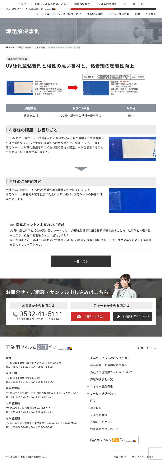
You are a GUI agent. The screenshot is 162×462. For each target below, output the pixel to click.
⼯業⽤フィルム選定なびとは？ (62, 14)
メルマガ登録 (98, 415)
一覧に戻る (81, 261)
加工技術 (151, 14)
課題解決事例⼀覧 (101, 379)
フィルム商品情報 (118, 14)
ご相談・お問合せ (94, 6)
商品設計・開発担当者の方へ (108, 365)
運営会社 (118, 457)
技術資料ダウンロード (136, 316)
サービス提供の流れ (103, 393)
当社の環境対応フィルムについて (111, 372)
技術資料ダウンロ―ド (137, 6)
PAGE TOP (144, 348)
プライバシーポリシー (144, 457)
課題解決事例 (95, 14)
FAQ (137, 14)
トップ (35, 14)
